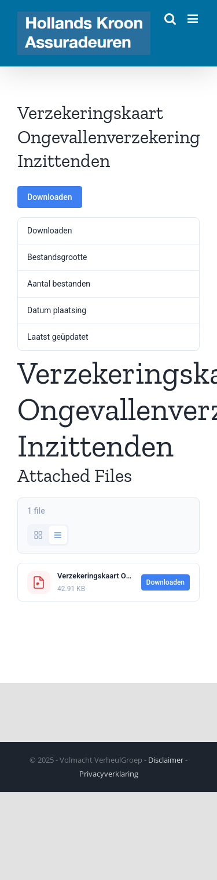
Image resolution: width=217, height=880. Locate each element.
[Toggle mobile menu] (193, 19)
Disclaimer (165, 760)
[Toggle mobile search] (170, 19)
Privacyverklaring (108, 773)
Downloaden (49, 197)
